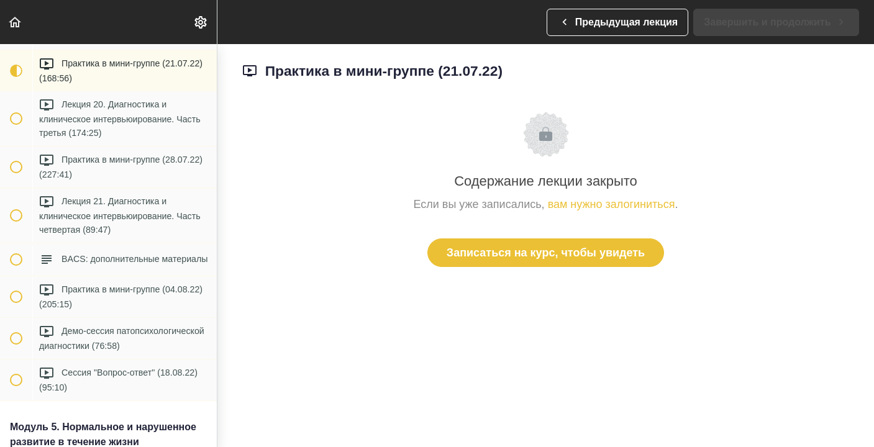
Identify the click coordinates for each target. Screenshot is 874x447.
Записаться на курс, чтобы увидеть (546, 252)
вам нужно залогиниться (611, 204)
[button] (15, 22)
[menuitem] (201, 22)
